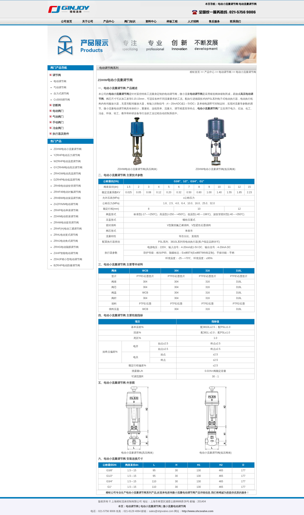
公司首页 (66, 21)
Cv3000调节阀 (62, 99)
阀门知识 (129, 21)
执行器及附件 (61, 133)
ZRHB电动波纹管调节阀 (67, 185)
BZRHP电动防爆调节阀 (67, 265)
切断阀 (57, 105)
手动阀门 (58, 122)
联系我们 (235, 21)
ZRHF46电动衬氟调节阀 (67, 191)
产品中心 (108, 21)
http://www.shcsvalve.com (197, 511)
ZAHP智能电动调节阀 (66, 253)
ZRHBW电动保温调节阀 (67, 198)
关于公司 (87, 21)
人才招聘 (193, 21)
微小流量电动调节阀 (174, 506)
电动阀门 (58, 111)
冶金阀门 (58, 128)
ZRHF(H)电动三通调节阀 (68, 228)
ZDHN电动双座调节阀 (66, 216)
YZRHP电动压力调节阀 (67, 155)
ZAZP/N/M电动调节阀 (66, 204)
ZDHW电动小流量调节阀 (67, 149)
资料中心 (150, 21)
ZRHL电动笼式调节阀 (66, 234)
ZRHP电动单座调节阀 (66, 210)
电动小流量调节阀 (246, 72)
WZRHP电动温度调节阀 (67, 161)
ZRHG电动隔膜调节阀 (66, 247)
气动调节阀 (60, 87)
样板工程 (172, 21)
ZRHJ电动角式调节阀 (66, 240)
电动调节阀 (60, 81)
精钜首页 (195, 72)
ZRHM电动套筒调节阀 (66, 222)
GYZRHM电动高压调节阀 (68, 167)
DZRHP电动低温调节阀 (67, 179)
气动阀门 (58, 116)
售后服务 (214, 21)
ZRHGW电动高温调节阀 (67, 173)
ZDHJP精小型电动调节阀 (68, 259)
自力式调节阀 (61, 93)
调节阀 (57, 75)
